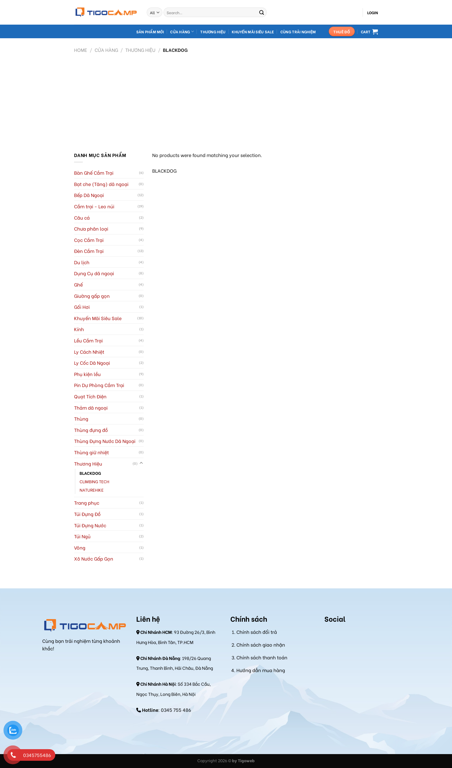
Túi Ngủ (82, 536)
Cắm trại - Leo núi (94, 206)
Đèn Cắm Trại (89, 250)
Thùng (81, 418)
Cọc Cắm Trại (89, 239)
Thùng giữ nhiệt (91, 452)
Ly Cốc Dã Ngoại (92, 362)
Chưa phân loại (91, 228)
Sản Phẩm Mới (150, 31)
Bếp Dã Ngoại (89, 194)
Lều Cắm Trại (88, 340)
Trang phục (86, 502)
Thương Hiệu (140, 49)
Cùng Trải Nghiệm (298, 31)
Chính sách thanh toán (261, 657)
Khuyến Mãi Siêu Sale (98, 318)
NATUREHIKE (92, 490)
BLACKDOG (90, 473)
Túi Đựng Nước (90, 525)
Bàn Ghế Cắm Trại (93, 172)
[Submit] (262, 12)
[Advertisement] (226, 99)
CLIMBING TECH (94, 481)
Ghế (78, 284)
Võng (79, 547)
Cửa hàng (182, 31)
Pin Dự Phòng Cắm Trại (99, 385)
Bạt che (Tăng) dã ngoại (101, 183)
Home (80, 49)
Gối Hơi (82, 306)
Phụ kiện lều (87, 374)
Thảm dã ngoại (91, 407)
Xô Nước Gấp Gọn (93, 558)
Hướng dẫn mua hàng (260, 670)
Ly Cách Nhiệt (89, 351)
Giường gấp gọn (92, 295)
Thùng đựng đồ (91, 429)
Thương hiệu (212, 31)
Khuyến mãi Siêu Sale (253, 31)
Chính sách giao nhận (260, 644)
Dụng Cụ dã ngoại (94, 273)
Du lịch (81, 262)
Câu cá (82, 217)
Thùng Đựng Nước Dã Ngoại (104, 440)
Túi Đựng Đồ (87, 513)
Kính (79, 329)
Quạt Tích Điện (90, 396)
